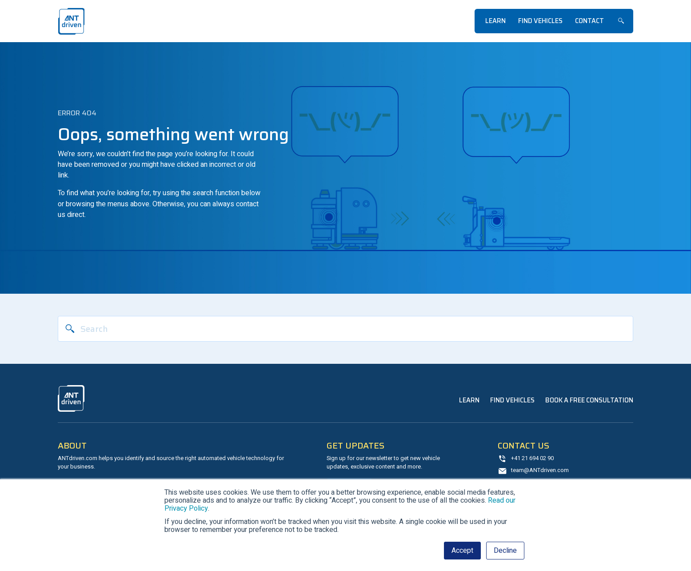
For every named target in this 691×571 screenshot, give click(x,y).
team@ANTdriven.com (540, 470)
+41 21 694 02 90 (532, 458)
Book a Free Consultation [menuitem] (589, 400)
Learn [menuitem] (495, 21)
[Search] (346, 329)
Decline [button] (505, 550)
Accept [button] (462, 550)
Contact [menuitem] (589, 21)
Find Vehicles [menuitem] (540, 21)
